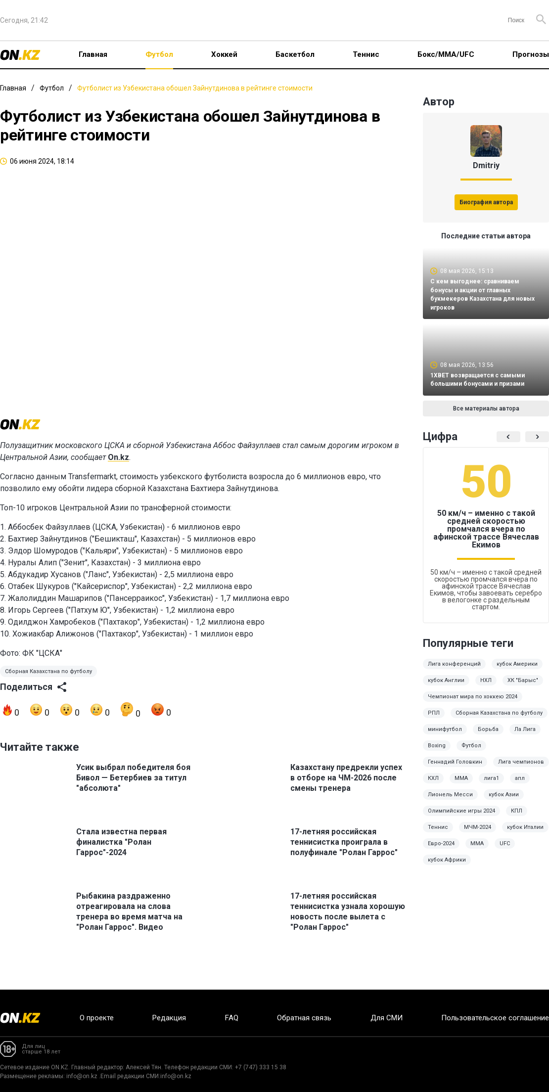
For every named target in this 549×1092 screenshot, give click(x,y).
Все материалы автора (486, 415)
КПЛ (516, 818)
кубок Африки (447, 867)
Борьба (488, 736)
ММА (461, 785)
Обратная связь (304, 1017)
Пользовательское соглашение (495, 1017)
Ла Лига (525, 736)
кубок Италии (525, 834)
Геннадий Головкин (455, 769)
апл (520, 785)
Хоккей (224, 54)
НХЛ (486, 687)
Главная (93, 54)
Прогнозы (530, 54)
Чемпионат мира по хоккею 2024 (472, 703)
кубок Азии (504, 801)
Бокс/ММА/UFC (445, 54)
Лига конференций (454, 671)
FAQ (231, 1017)
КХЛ (433, 785)
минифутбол (445, 736)
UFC (505, 850)
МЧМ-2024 (477, 834)
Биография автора (486, 202)
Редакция (169, 1017)
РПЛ (434, 720)
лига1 (491, 785)
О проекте (97, 1017)
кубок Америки (517, 671)
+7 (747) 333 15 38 (260, 1067)
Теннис (366, 54)
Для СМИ (386, 1017)
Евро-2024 (441, 850)
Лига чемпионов (521, 769)
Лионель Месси (450, 801)
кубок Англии (446, 687)
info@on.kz (81, 1076)
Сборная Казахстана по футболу (48, 683)
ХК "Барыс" (522, 687)
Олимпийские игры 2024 (461, 818)
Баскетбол (295, 54)
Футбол (159, 54)
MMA (477, 850)
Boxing (437, 752)
